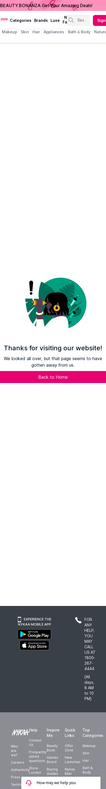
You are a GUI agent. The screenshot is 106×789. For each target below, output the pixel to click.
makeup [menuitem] (9, 31)
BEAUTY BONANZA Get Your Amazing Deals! (46, 5)
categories (20, 20)
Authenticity (20, 770)
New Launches (72, 759)
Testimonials (21, 784)
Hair (86, 760)
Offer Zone (69, 748)
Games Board (52, 759)
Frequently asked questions (37, 756)
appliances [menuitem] (54, 31)
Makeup (89, 746)
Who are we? (14, 750)
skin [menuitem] (25, 31)
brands (41, 20)
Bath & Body (87, 770)
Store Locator (35, 770)
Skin (86, 753)
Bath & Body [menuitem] (79, 31)
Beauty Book (52, 748)
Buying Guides (52, 771)
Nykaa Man (70, 771)
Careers (17, 762)
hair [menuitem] (36, 31)
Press (15, 777)
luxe (55, 20)
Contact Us (35, 742)
